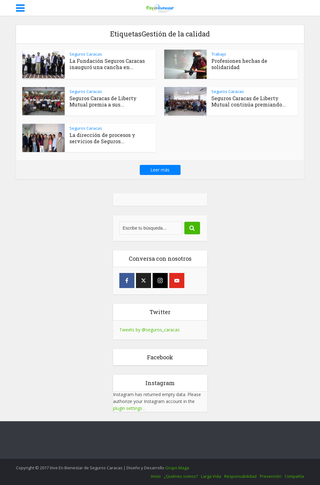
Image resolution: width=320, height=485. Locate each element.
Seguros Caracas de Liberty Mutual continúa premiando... (248, 101)
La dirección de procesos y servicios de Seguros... (102, 138)
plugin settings (128, 408)
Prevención (270, 476)
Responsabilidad (240, 476)
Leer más (160, 170)
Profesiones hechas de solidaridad (239, 63)
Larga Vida (211, 476)
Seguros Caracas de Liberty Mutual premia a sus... (103, 101)
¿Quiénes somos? (181, 476)
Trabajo (218, 54)
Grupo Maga (177, 468)
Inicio (156, 476)
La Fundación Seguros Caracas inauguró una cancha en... (107, 63)
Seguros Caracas (85, 54)
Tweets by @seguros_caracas (149, 330)
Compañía (294, 476)
